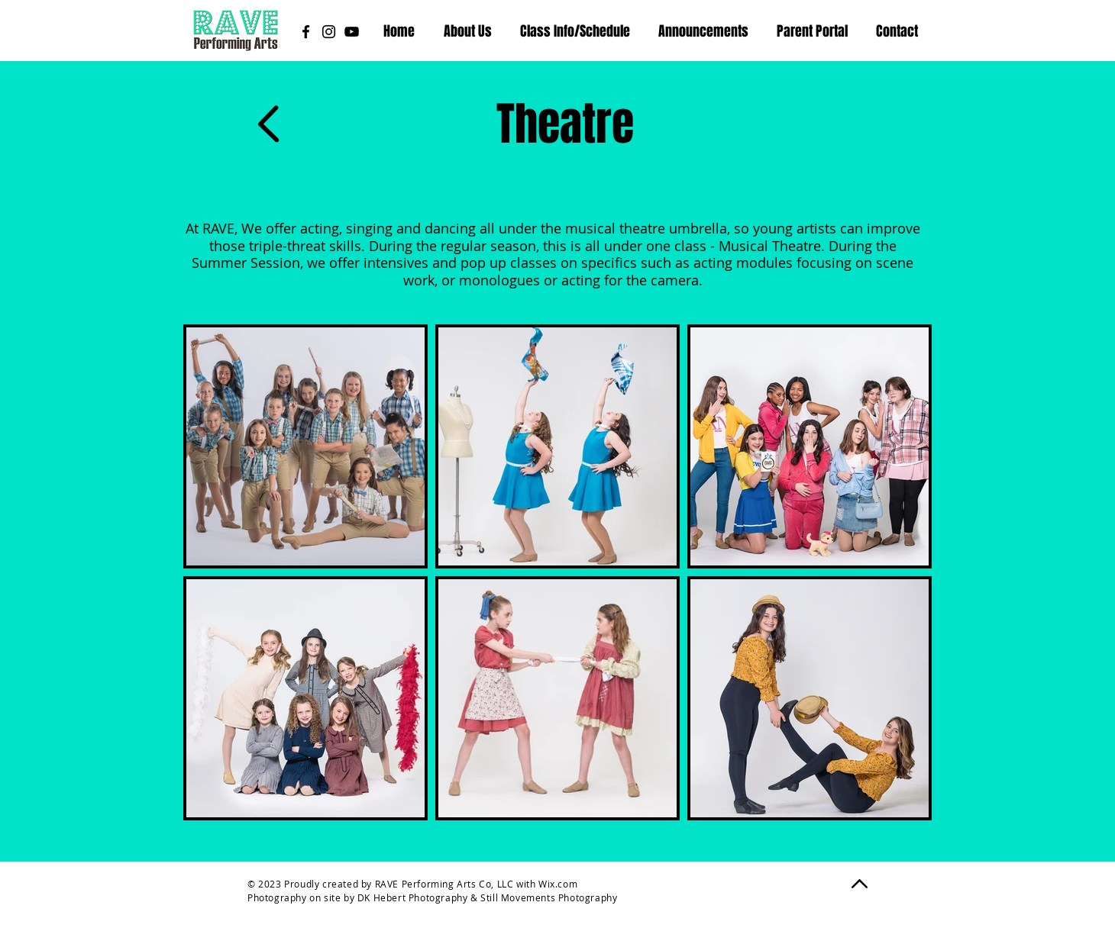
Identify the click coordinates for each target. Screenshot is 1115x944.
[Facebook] (306, 31)
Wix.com (557, 884)
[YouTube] (351, 31)
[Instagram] (329, 31)
